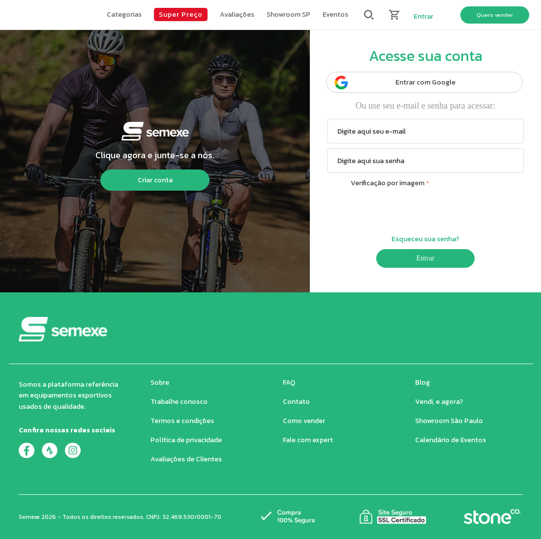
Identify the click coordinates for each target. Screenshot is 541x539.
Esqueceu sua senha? (425, 239)
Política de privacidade (186, 440)
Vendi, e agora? (439, 402)
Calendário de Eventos (450, 440)
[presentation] (425, 210)
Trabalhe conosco (179, 402)
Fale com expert (308, 440)
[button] (124, 14)
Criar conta (155, 180)
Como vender (304, 421)
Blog (422, 382)
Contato (296, 402)
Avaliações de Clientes (186, 459)
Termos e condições (182, 421)
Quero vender (495, 15)
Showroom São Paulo (449, 421)
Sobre (159, 382)
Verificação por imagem (387, 183)
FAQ (289, 382)
